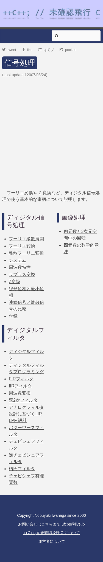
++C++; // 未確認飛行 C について (51, 532)
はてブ (46, 50)
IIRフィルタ (20, 386)
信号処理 (19, 63)
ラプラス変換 (22, 274)
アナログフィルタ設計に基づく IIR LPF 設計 (26, 414)
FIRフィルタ (21, 378)
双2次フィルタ (23, 400)
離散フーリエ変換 (26, 253)
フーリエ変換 (22, 246)
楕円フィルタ (22, 468)
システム (17, 260)
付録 (13, 316)
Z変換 (14, 281)
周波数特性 (20, 267)
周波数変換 (20, 393)
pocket (68, 50)
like (27, 50)
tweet (9, 50)
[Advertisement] (51, 133)
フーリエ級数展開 (26, 238)
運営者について (51, 541)
